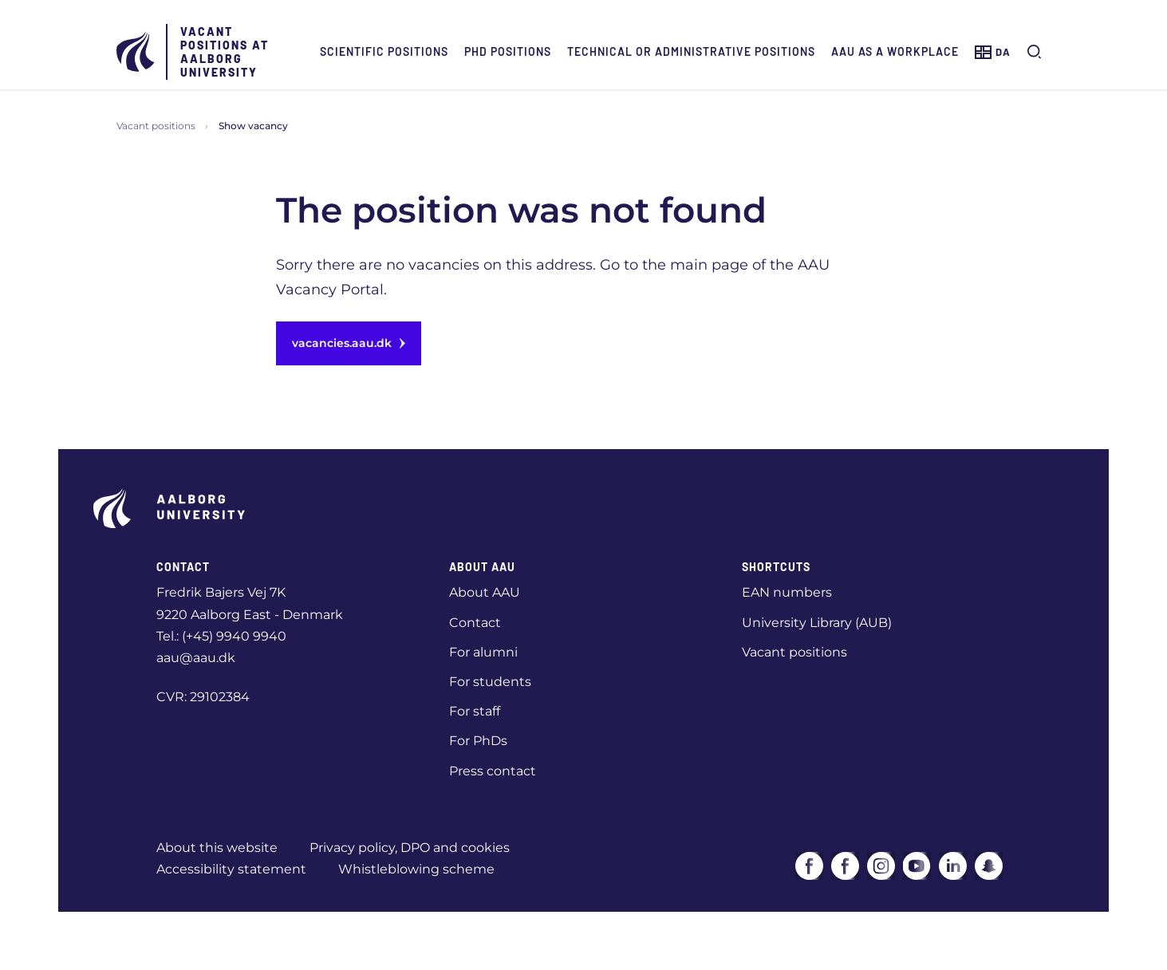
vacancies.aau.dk (348, 343)
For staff (474, 711)
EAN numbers (787, 592)
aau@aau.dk (195, 657)
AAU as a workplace (895, 51)
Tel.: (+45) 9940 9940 (221, 636)
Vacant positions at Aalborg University (224, 52)
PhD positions (507, 51)
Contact (475, 622)
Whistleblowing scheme (416, 869)
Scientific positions (384, 51)
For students (490, 681)
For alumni (483, 652)
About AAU (484, 592)
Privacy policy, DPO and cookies (409, 847)
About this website (217, 847)
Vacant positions (155, 126)
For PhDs (478, 740)
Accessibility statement (231, 869)
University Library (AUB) (817, 622)
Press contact (492, 771)
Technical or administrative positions (691, 51)
